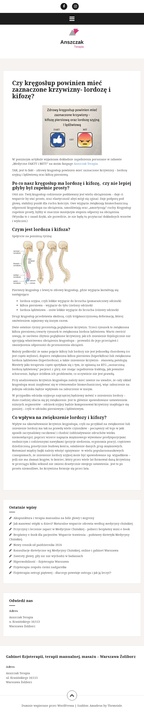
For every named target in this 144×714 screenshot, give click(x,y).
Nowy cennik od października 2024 (37, 545)
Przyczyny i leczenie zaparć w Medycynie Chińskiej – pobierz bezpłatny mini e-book (71, 529)
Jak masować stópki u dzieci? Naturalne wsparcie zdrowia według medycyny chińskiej (73, 523)
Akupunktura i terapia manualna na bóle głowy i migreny (53, 518)
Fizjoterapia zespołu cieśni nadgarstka (39, 567)
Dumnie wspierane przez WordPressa (48, 705)
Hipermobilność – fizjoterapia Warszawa (41, 561)
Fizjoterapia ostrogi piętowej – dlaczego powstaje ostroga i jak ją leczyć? (62, 573)
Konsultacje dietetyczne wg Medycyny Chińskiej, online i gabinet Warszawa (65, 550)
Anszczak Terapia (86, 164)
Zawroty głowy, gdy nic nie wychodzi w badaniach (48, 556)
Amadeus (96, 705)
